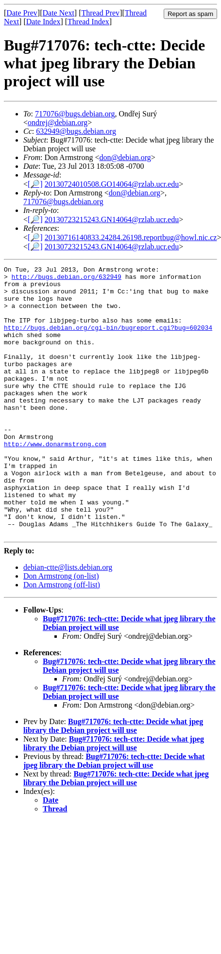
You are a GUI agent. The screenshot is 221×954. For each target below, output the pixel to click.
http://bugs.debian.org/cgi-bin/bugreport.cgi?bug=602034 (108, 340)
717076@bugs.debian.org (75, 114)
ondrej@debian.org (57, 122)
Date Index (43, 21)
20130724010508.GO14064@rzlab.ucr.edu (112, 184)
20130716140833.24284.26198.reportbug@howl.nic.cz (131, 237)
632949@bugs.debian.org (76, 131)
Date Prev (21, 13)
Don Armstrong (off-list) (61, 638)
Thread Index (88, 21)
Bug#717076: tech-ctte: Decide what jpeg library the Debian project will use (113, 779)
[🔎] (35, 184)
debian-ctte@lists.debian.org (67, 621)
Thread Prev (100, 13)
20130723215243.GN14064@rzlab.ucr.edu (112, 219)
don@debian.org (125, 157)
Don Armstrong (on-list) (61, 630)
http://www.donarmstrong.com (55, 480)
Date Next (58, 13)
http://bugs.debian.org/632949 (66, 279)
